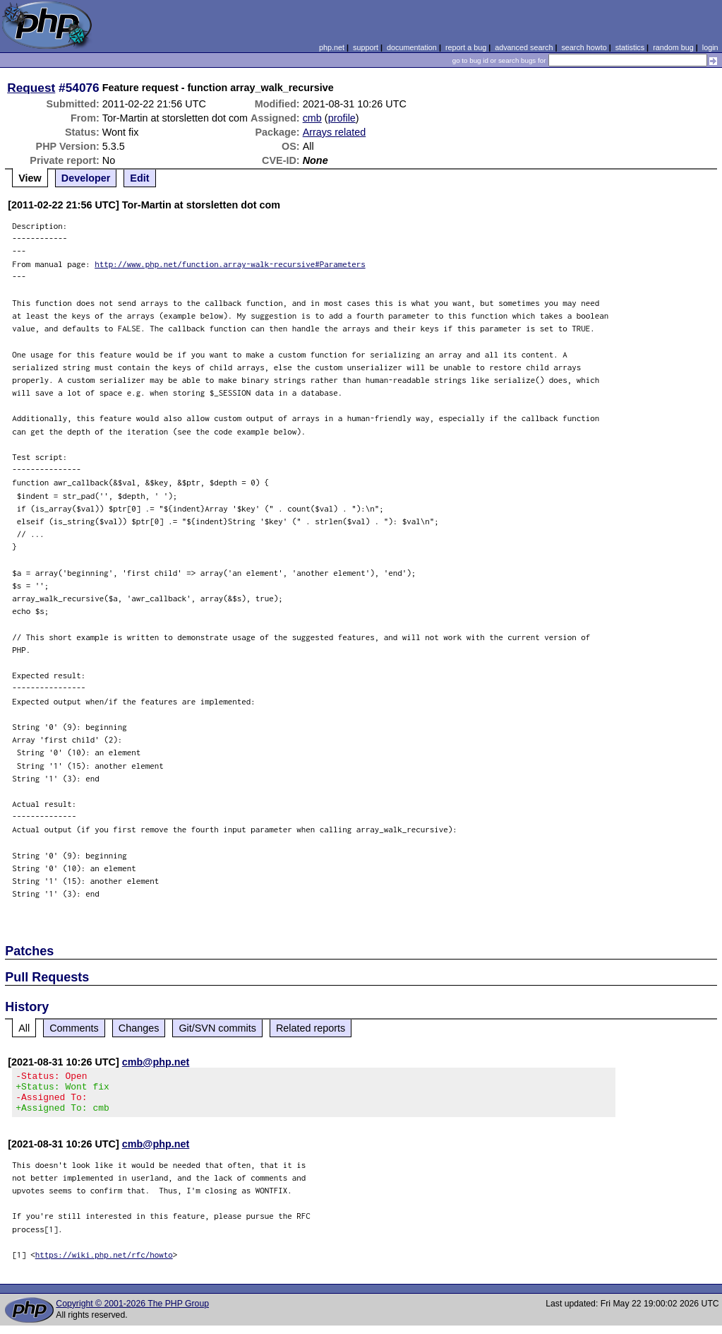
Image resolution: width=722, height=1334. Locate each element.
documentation (412, 47)
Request (31, 88)
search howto (583, 47)
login (710, 47)
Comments (74, 1028)
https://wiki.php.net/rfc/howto (104, 1263)
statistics (629, 47)
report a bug (465, 47)
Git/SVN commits (217, 1028)
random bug (673, 47)
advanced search (524, 47)
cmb (312, 118)
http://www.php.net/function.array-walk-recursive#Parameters (230, 263)
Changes (139, 1028)
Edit (139, 178)
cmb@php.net (156, 1062)
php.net (331, 47)
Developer (86, 178)
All (24, 1028)
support (365, 47)
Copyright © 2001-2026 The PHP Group (132, 1312)
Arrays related (334, 132)
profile (342, 118)
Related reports (310, 1028)
